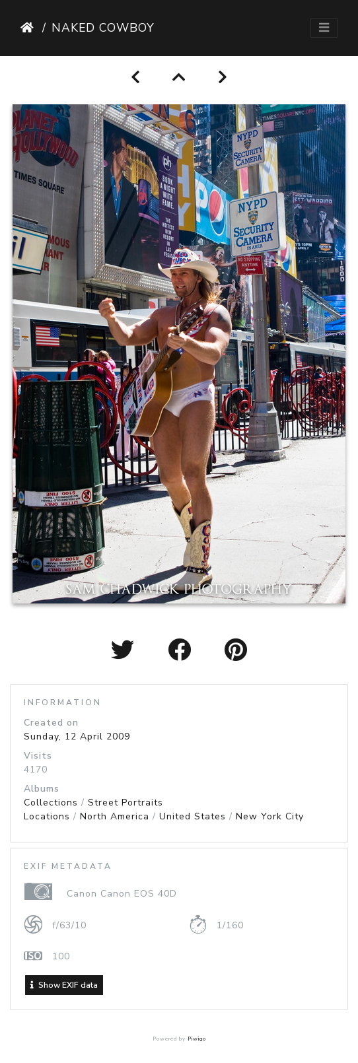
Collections (51, 802)
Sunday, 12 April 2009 (77, 736)
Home (28, 27)
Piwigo (197, 1039)
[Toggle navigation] (324, 28)
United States (192, 816)
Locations (47, 816)
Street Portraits (125, 802)
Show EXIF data (64, 985)
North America (114, 816)
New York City (270, 816)
